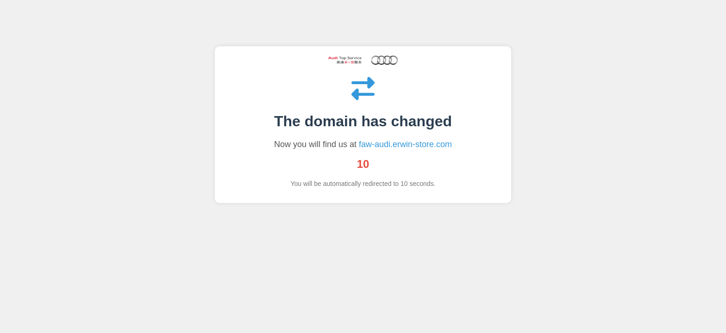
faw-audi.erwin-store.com (405, 144)
